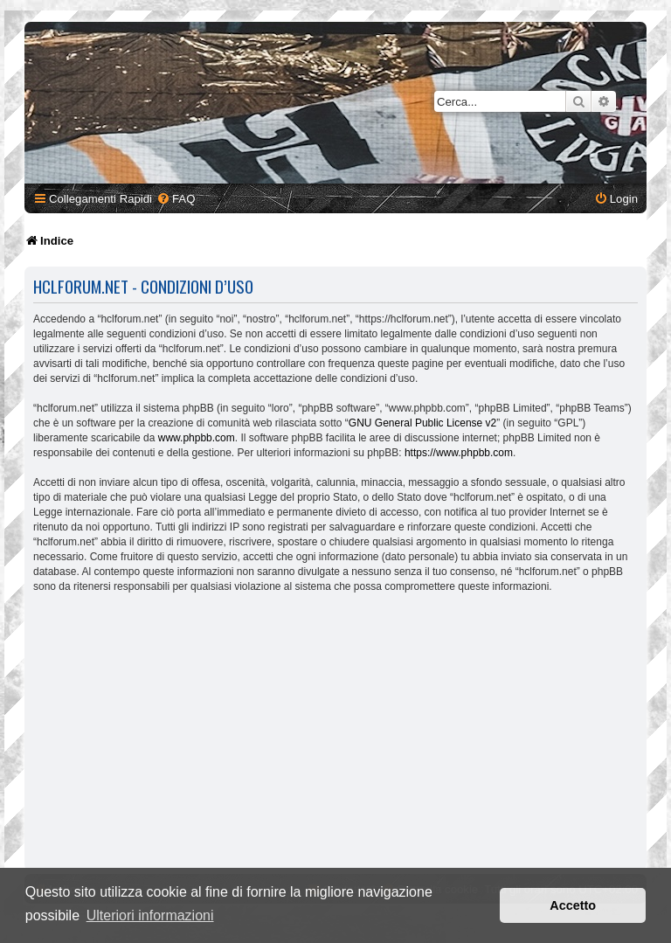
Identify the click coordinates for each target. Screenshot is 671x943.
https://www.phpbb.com (459, 453)
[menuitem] (175, 198)
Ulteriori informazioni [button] (150, 915)
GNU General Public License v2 (422, 423)
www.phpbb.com (196, 438)
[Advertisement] (335, 735)
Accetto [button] (573, 905)
